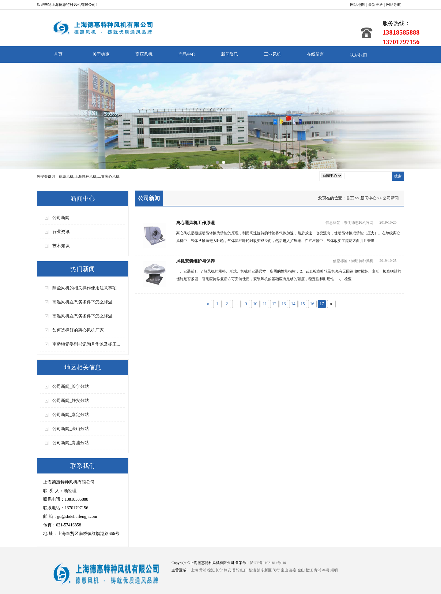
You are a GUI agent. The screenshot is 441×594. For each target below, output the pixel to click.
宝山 (284, 570)
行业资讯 (61, 231)
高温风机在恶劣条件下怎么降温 (82, 302)
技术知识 (61, 245)
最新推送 (375, 4)
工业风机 (272, 54)
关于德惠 (101, 54)
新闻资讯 (229, 54)
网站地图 (357, 4)
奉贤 (326, 570)
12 (274, 304)
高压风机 (144, 54)
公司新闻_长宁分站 (70, 386)
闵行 (276, 570)
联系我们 (358, 55)
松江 (309, 570)
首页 (58, 54)
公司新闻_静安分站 (70, 400)
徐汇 (211, 570)
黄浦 (202, 570)
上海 (194, 570)
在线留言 (315, 54)
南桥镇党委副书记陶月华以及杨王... (86, 344)
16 (312, 304)
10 (255, 304)
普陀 (235, 570)
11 (265, 304)
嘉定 (292, 570)
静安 (227, 570)
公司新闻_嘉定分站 (70, 414)
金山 (301, 570)
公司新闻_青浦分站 (70, 442)
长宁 (219, 570)
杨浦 (252, 570)
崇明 (334, 570)
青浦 (317, 570)
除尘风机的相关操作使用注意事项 (84, 288)
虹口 (244, 570)
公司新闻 (61, 217)
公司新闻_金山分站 (70, 428)
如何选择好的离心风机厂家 (78, 330)
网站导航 (393, 4)
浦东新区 (264, 570)
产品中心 (186, 54)
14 (293, 304)
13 (284, 304)
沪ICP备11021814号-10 (268, 563)
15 (303, 304)
